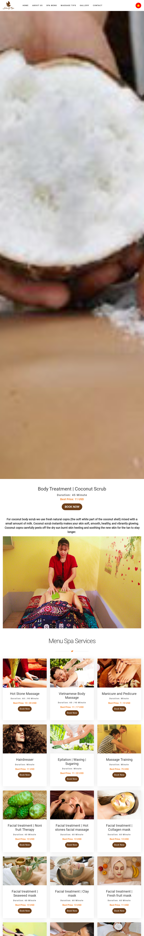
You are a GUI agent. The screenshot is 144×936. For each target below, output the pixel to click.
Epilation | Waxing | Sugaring (72, 762)
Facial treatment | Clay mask (72, 893)
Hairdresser (24, 760)
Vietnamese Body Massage (72, 696)
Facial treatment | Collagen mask (119, 828)
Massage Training (119, 760)
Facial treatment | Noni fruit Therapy (25, 828)
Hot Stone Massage (25, 694)
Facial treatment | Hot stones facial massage (72, 828)
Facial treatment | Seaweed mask (25, 893)
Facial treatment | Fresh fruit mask (119, 893)
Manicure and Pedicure (119, 694)
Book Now (72, 506)
